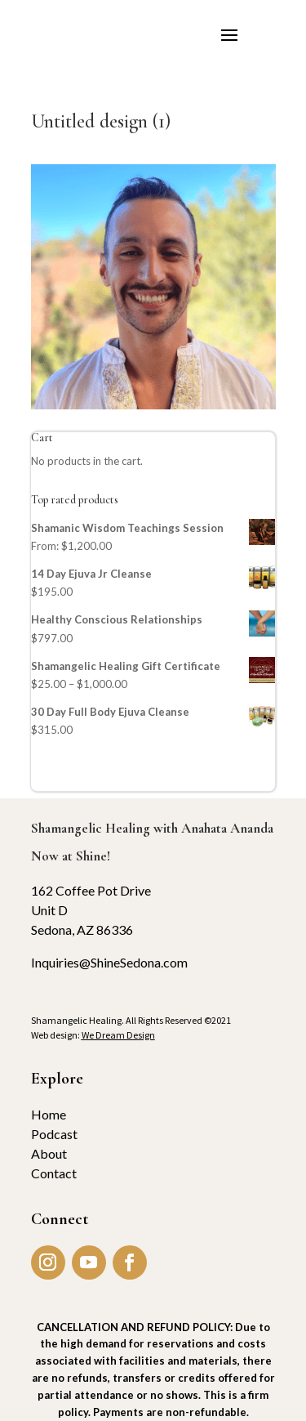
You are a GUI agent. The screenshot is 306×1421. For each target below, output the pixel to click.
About (49, 1153)
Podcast (54, 1134)
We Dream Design (118, 1035)
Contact (54, 1173)
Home (48, 1114)
